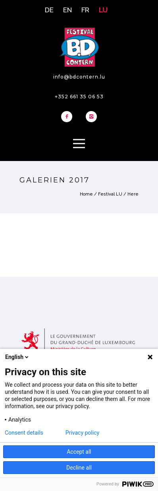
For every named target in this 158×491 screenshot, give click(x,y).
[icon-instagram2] (91, 117)
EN (67, 10)
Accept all (79, 452)
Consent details (24, 433)
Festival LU (110, 194)
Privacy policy (82, 433)
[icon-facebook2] (68, 117)
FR (85, 10)
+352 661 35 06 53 (79, 97)
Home (86, 194)
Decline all (79, 467)
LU (103, 10)
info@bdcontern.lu (79, 77)
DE (49, 10)
